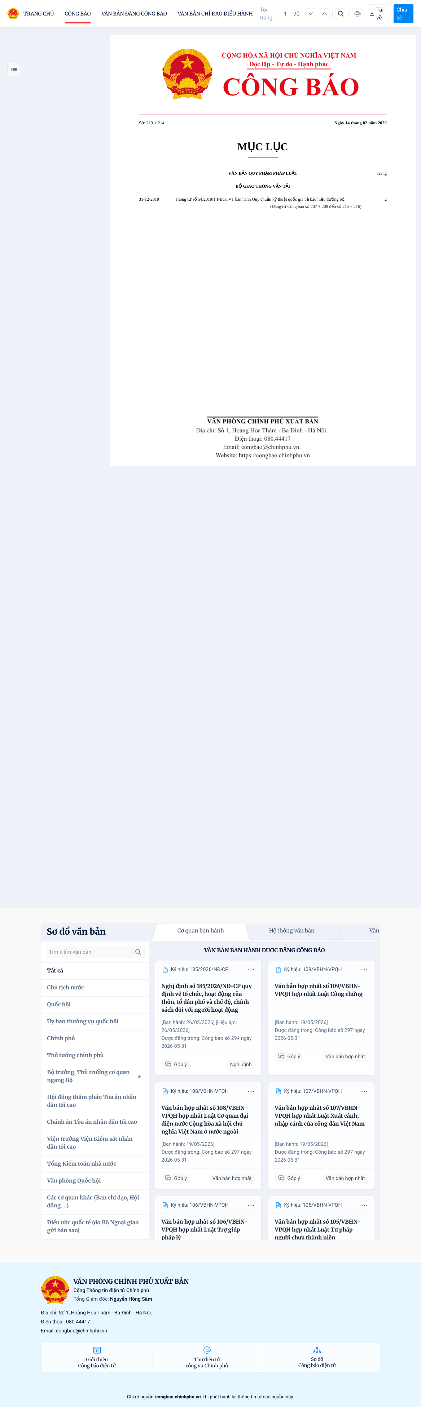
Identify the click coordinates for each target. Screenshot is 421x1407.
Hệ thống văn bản (292, 930)
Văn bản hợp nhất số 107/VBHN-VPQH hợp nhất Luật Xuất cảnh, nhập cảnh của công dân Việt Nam (320, 1116)
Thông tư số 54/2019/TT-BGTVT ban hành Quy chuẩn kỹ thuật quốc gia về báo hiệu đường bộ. (260, 199)
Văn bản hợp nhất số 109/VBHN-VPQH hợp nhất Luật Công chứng (319, 990)
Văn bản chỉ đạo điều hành (215, 13)
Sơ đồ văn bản (76, 931)
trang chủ (38, 13)
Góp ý (176, 1064)
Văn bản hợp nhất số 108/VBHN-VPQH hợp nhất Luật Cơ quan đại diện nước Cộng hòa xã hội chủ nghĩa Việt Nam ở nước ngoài (205, 1120)
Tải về (376, 13)
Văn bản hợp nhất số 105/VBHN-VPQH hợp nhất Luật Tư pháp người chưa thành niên (317, 1230)
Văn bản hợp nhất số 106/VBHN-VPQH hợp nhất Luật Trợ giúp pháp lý (204, 1230)
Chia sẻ (401, 13)
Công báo (78, 13)
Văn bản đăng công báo (134, 13)
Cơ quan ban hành (200, 930)
